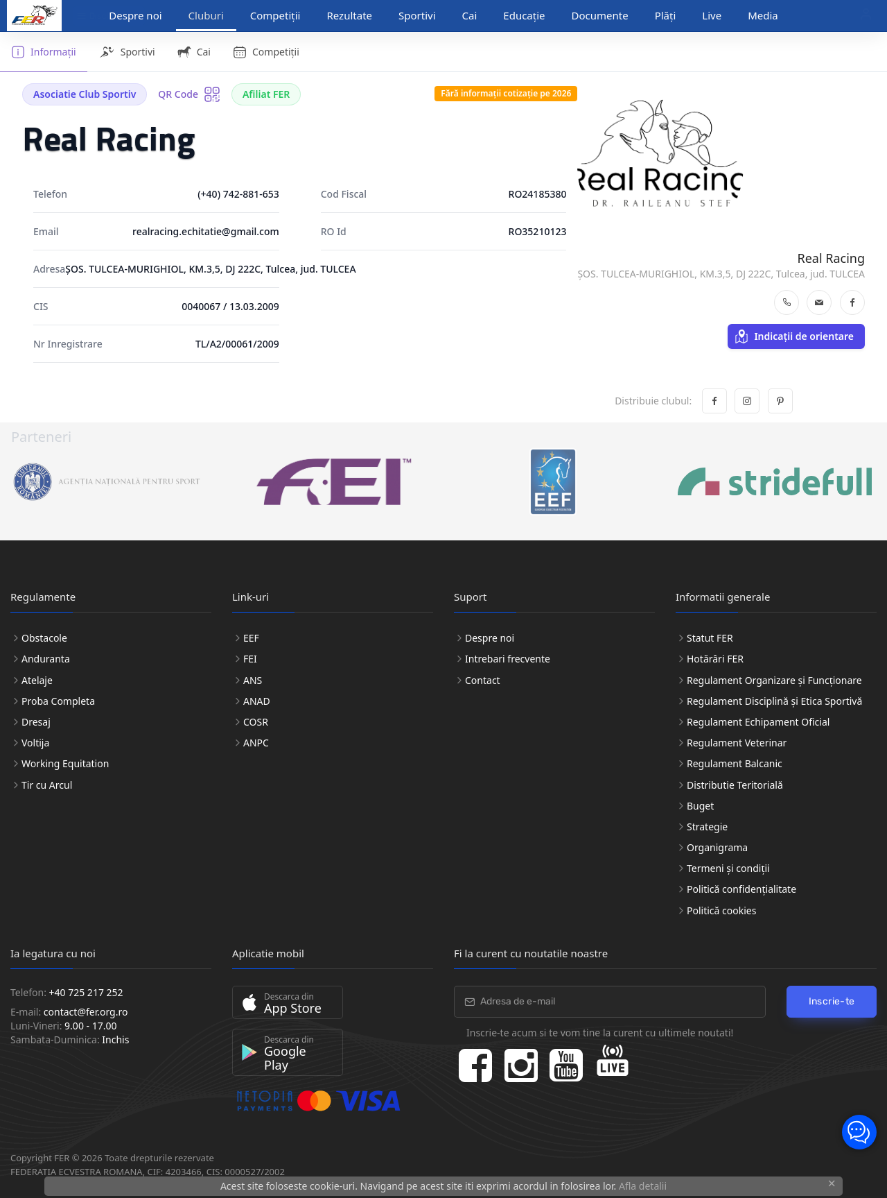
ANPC (256, 742)
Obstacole (44, 637)
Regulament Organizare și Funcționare (774, 680)
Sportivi (417, 15)
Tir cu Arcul (46, 784)
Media (763, 15)
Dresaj (36, 721)
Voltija (35, 742)
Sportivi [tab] (126, 52)
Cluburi (206, 15)
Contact (482, 680)
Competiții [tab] (266, 52)
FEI (250, 658)
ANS (252, 680)
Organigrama (717, 847)
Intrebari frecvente (507, 658)
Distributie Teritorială (735, 784)
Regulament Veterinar (737, 742)
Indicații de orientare (794, 336)
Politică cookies (721, 910)
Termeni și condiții (728, 868)
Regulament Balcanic (734, 763)
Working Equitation (65, 763)
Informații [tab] (43, 52)
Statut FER (710, 637)
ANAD (256, 701)
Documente (600, 15)
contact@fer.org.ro (86, 1011)
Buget (700, 805)
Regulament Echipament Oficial (758, 721)
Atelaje (37, 680)
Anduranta (45, 658)
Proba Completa (58, 701)
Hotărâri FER (715, 658)
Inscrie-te (832, 1001)
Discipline (103, 16)
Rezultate (349, 15)
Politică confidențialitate (741, 889)
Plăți (665, 15)
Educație (524, 15)
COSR (255, 721)
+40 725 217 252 (86, 992)
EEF (251, 637)
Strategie (707, 826)
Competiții (275, 15)
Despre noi (489, 637)
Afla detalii (643, 1185)
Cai (469, 15)
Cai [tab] (194, 52)
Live (711, 15)
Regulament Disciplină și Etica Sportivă (774, 701)
